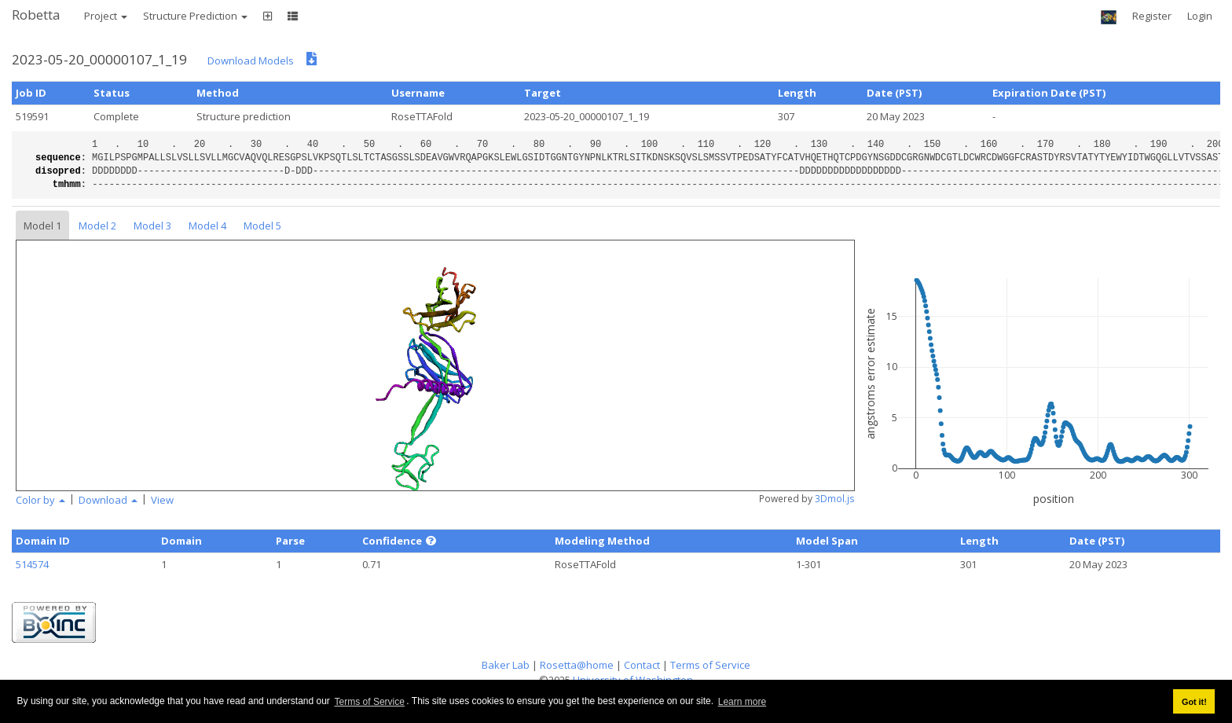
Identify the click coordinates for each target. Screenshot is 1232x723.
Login (1199, 16)
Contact (642, 665)
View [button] (162, 500)
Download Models (250, 60)
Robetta (36, 15)
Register (1152, 16)
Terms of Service (370, 701)
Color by (40, 500)
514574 (32, 564)
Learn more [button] (742, 701)
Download (108, 500)
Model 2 (97, 225)
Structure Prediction (195, 16)
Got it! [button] (1194, 701)
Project (105, 16)
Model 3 (152, 225)
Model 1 (42, 225)
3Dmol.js (835, 498)
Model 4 (207, 225)
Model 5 (262, 225)
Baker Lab (506, 665)
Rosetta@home (577, 665)
